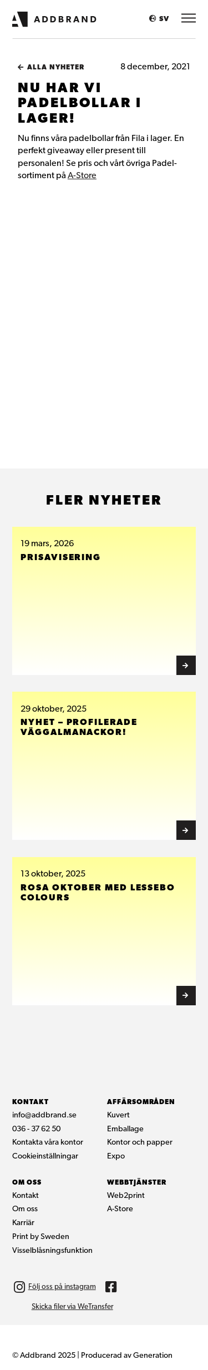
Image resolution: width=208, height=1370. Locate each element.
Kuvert (118, 1115)
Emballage (125, 1129)
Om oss (25, 1209)
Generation (153, 1356)
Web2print (126, 1196)
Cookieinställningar (45, 1156)
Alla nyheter (55, 67)
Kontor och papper (140, 1143)
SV (164, 19)
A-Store (82, 176)
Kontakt (25, 1196)
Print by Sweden (40, 1237)
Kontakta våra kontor (47, 1143)
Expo (116, 1156)
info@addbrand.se (44, 1115)
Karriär (23, 1223)
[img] (111, 1287)
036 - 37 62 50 (36, 1129)
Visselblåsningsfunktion (52, 1251)
